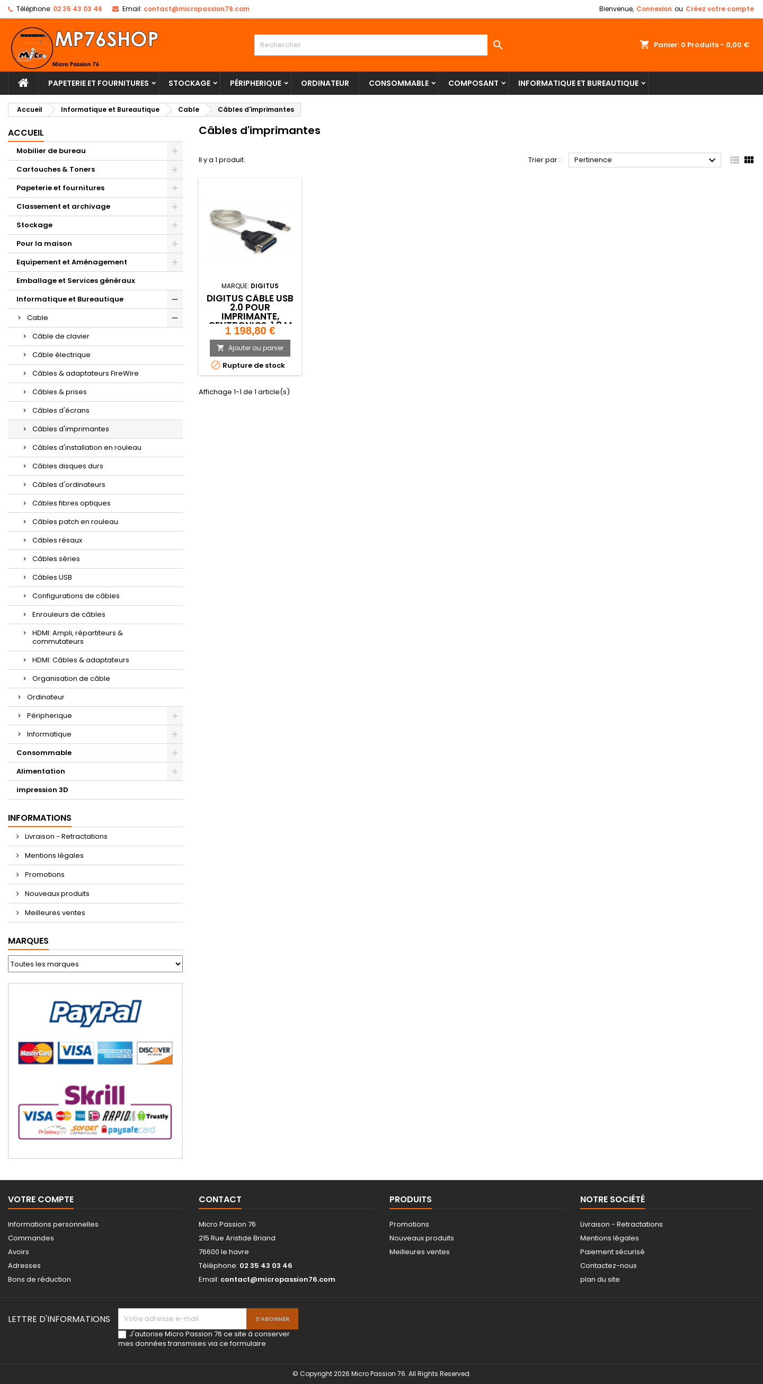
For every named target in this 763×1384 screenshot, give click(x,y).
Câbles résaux (57, 540)
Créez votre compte (720, 8)
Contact (220, 1199)
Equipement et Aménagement (71, 262)
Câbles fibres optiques (71, 503)
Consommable (399, 83)
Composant (473, 83)
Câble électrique (61, 355)
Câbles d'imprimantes (70, 429)
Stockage (189, 83)
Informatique (49, 734)
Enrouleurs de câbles (68, 614)
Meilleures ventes (54, 913)
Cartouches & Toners (55, 169)
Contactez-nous (608, 1266)
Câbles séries (56, 559)
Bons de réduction (39, 1279)
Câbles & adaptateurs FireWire (85, 373)
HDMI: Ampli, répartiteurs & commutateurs (77, 637)
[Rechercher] (381, 45)
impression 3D (42, 790)
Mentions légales (53, 855)
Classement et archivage (63, 206)
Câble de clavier (61, 336)
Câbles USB (52, 577)
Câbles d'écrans (61, 410)
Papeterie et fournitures (98, 83)
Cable (37, 318)
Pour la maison (44, 243)
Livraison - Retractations (65, 836)
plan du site (600, 1279)
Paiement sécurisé (612, 1252)
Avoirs (18, 1252)
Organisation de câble (71, 678)
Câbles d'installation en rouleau (86, 447)
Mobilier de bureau (51, 151)
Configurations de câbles (76, 596)
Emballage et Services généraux (75, 281)
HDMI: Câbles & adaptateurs (80, 660)
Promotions (44, 875)
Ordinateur (325, 83)
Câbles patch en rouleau (75, 522)
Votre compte (41, 1199)
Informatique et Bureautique (578, 83)
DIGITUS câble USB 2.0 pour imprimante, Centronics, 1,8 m (250, 312)
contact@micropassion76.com (197, 8)
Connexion (654, 8)
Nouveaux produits (56, 894)
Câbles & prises (59, 392)
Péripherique (255, 83)
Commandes (31, 1238)
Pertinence (646, 160)
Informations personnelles (53, 1224)
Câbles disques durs (67, 466)
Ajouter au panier (250, 347)
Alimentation (40, 771)
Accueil (26, 133)
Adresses (24, 1266)
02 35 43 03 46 (77, 8)
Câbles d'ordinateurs (68, 485)
